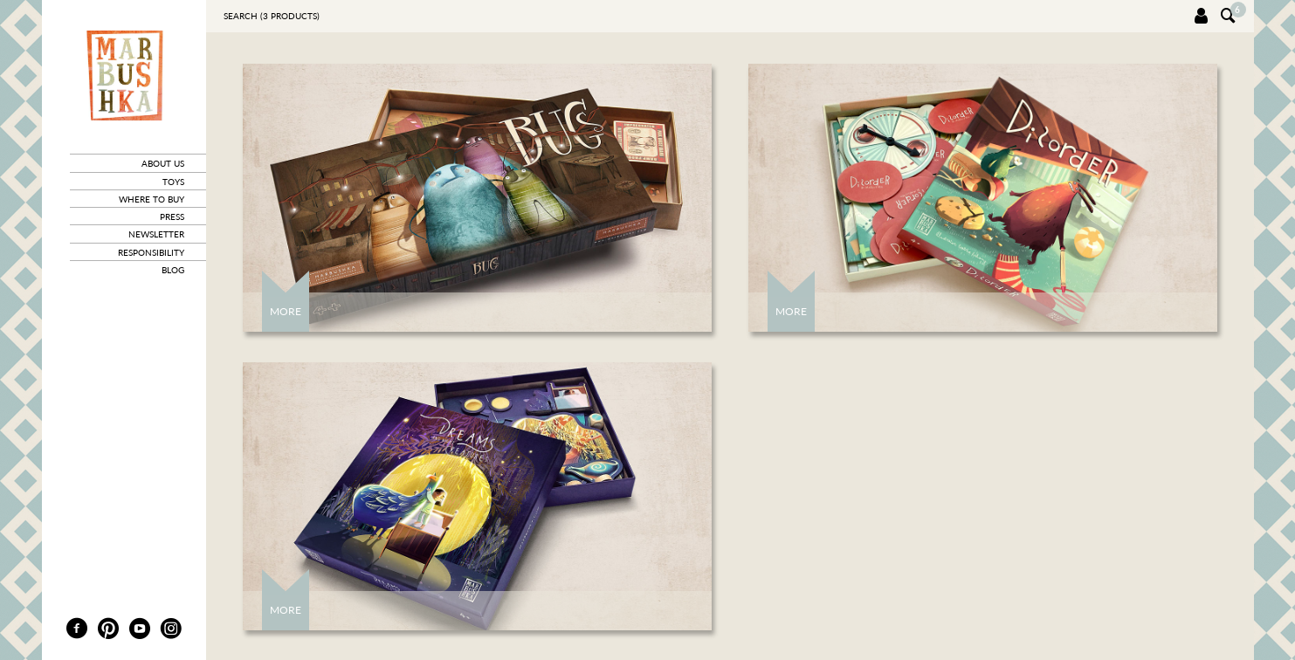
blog (173, 270)
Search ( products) (272, 15)
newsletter (156, 234)
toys (173, 181)
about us (162, 163)
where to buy (151, 199)
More (285, 311)
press (172, 216)
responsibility (151, 252)
